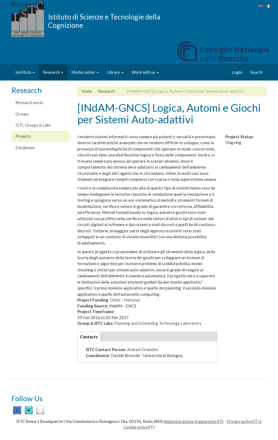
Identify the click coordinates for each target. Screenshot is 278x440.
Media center (85, 72)
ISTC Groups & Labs (33, 125)
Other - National (125, 299)
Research (53, 72)
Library (115, 72)
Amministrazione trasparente (190, 421)
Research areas (29, 102)
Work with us (145, 72)
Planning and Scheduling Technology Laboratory (157, 323)
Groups (22, 113)
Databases (25, 147)
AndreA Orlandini (142, 349)
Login (237, 72)
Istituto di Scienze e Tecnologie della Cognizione (104, 21)
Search (256, 72)
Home (86, 91)
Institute (25, 72)
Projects (23, 136)
